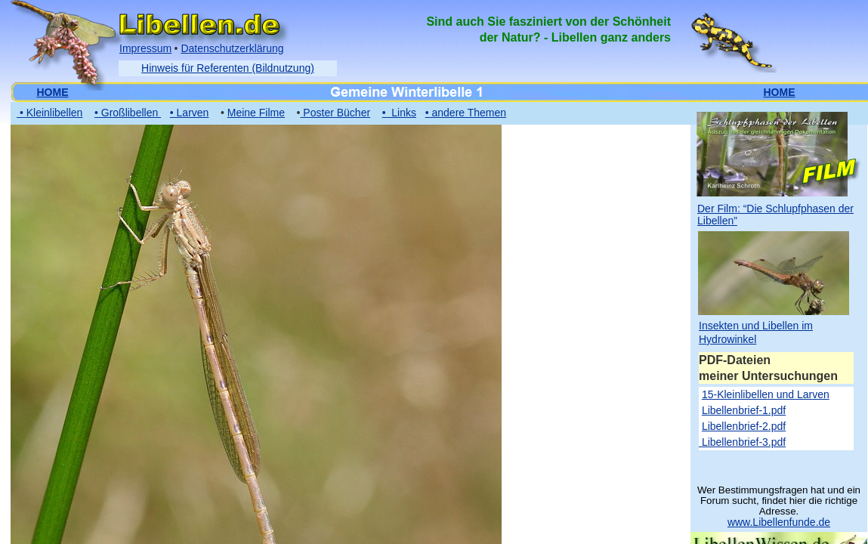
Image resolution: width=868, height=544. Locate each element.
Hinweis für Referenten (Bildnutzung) (227, 68)
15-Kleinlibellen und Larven (765, 394)
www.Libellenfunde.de (778, 522)
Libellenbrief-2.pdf (744, 426)
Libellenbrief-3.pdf (742, 442)
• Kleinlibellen (49, 113)
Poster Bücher (335, 113)
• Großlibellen (127, 113)
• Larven (189, 113)
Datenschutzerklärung (232, 48)
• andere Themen (465, 113)
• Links (399, 113)
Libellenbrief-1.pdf (744, 410)
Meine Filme (256, 113)
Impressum (145, 48)
